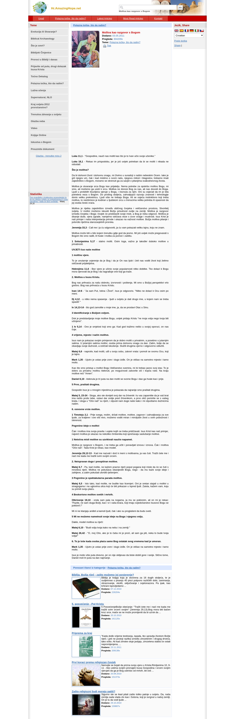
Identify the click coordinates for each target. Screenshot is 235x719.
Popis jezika (180, 40)
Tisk (109, 45)
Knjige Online (38, 135)
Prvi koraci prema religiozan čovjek (94, 662)
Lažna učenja (38, 90)
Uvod (41, 18)
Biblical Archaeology (42, 38)
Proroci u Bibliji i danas (44, 59)
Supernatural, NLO (41, 97)
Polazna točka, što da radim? (70, 18)
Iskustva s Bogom (41, 142)
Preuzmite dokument (42, 149)
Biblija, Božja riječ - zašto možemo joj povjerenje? (103, 574)
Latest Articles (104, 18)
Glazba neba (38, 121)
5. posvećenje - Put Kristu (88, 603)
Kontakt (158, 18)
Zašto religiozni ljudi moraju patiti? (93, 691)
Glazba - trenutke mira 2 (48, 155)
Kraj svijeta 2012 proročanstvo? (40, 106)
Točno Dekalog (39, 76)
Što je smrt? (38, 45)
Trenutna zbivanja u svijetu (46, 114)
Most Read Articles (133, 18)
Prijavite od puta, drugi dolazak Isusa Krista (48, 68)
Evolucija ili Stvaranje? (44, 31)
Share (177, 45)
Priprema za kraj (82, 633)
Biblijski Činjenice (41, 52)
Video (34, 128)
